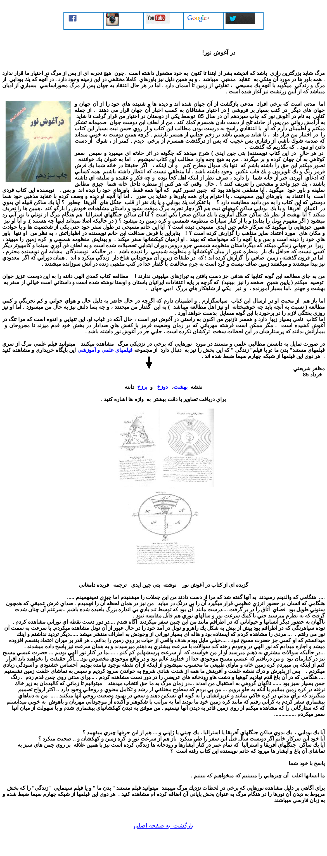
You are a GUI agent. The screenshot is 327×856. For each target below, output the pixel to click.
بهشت (181, 387)
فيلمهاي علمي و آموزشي (104, 350)
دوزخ (162, 387)
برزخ (142, 387)
